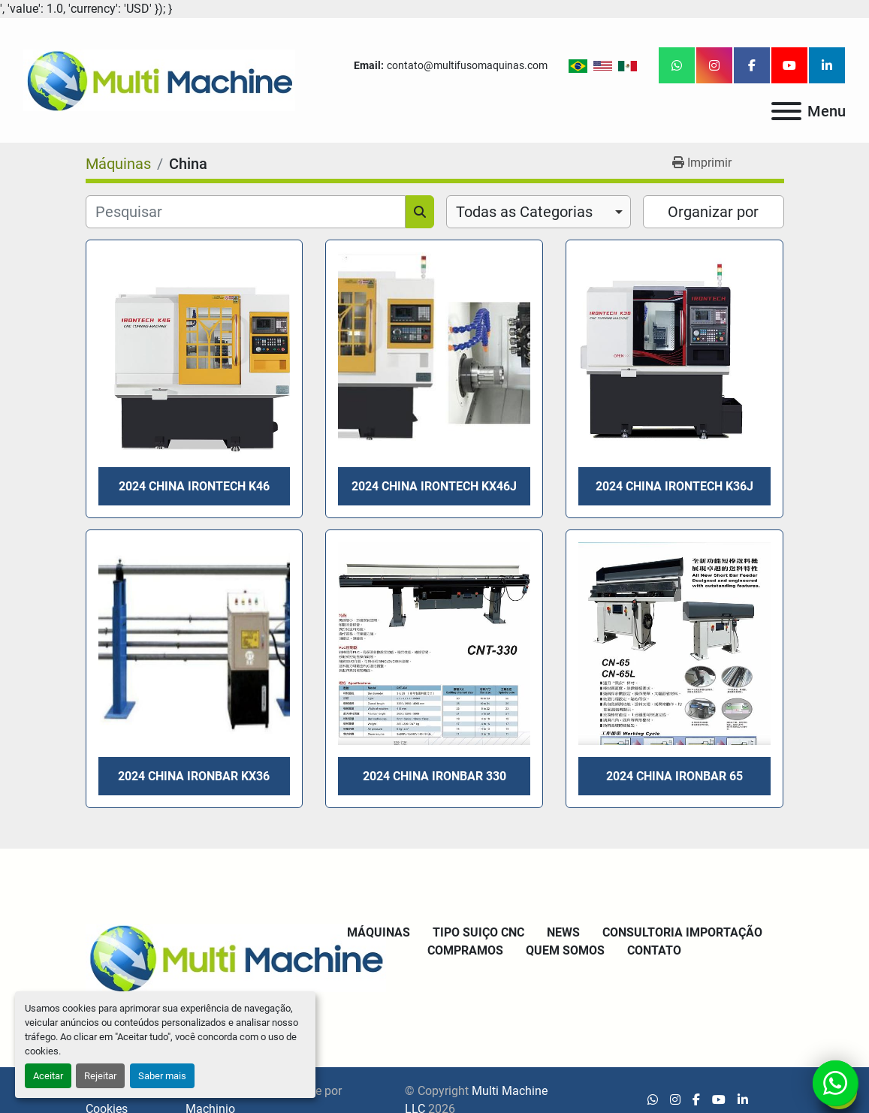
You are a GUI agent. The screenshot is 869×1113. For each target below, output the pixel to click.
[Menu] (786, 111)
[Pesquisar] (246, 211)
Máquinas (378, 932)
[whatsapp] (677, 65)
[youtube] (789, 65)
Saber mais (162, 1075)
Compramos (465, 950)
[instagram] (714, 65)
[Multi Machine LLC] (236, 957)
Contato (654, 950)
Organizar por (713, 212)
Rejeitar (100, 1075)
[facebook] (752, 65)
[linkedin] (827, 65)
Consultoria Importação (682, 932)
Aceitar (48, 1075)
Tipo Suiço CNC (478, 932)
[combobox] (539, 211)
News (563, 932)
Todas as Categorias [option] (524, 212)
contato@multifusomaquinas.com (467, 65)
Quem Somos (565, 950)
